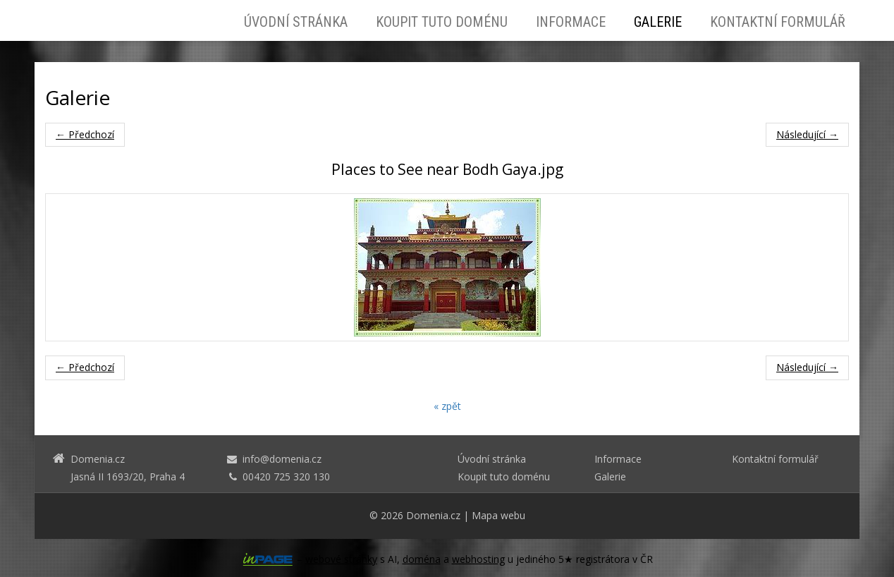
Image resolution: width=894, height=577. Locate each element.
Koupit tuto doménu (442, 21)
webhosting (478, 559)
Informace (571, 21)
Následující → (807, 134)
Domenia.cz (433, 515)
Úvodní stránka (296, 21)
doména (422, 559)
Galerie (658, 21)
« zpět (447, 406)
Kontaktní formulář (777, 21)
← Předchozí (85, 134)
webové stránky (341, 559)
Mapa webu (498, 515)
